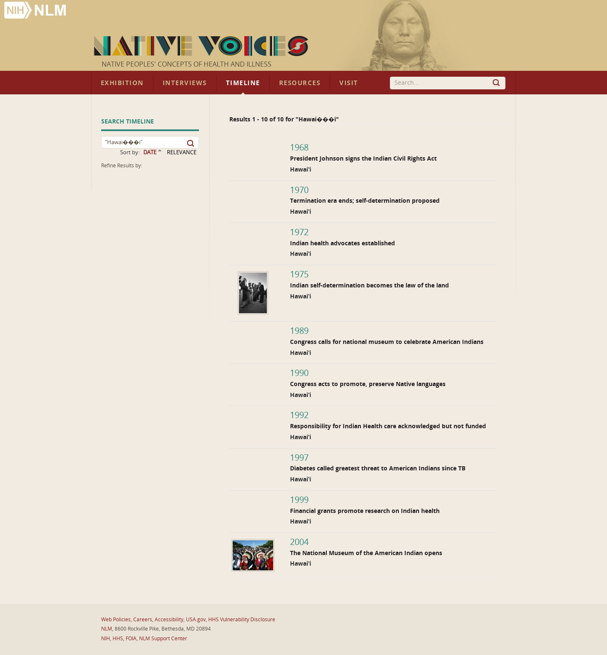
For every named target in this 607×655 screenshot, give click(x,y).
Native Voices (202, 46)
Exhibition (122, 83)
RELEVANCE (181, 152)
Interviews (185, 83)
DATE (149, 152)
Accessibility (169, 620)
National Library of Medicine (36, 11)
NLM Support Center (163, 639)
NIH (105, 639)
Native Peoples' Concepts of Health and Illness (186, 64)
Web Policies (116, 620)
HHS (118, 639)
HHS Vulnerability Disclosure (241, 620)
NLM (106, 629)
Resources (299, 83)
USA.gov (196, 620)
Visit (348, 83)
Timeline (243, 83)
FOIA (131, 639)
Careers (142, 620)
